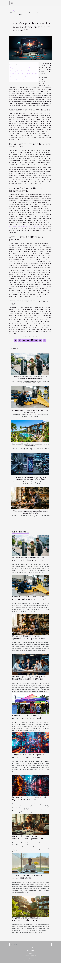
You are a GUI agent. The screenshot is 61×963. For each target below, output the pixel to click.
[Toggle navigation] (11, 3)
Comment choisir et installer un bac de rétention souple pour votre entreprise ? (30, 411)
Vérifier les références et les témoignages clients (21, 80)
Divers (30, 958)
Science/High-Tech (30, 955)
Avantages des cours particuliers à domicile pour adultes (27, 876)
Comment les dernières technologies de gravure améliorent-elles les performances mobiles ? (30, 478)
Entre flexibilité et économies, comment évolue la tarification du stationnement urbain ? (30, 378)
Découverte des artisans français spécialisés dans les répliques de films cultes (30, 512)
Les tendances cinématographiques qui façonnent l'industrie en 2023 (29, 798)
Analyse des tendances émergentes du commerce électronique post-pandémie (28, 755)
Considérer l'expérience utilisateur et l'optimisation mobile (23, 74)
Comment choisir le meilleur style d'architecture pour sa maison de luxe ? (30, 445)
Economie (19, 11)
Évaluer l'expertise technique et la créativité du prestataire (23, 71)
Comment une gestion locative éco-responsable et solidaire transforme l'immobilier (27, 920)
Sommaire (14, 65)
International (30, 950)
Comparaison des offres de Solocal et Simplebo (25, 226)
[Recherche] (28, 944)
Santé (30, 953)
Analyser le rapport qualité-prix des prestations (21, 77)
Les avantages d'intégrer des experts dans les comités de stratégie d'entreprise (30, 677)
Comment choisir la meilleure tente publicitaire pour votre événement (27, 716)
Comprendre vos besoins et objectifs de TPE (20, 68)
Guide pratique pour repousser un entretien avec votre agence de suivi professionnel (27, 838)
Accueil (11, 11)
